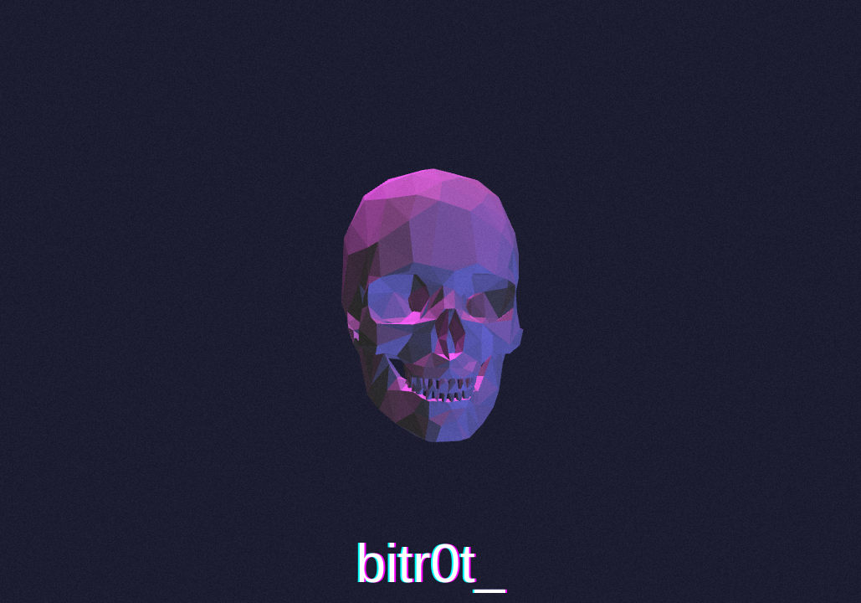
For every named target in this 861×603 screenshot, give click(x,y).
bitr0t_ (430, 563)
